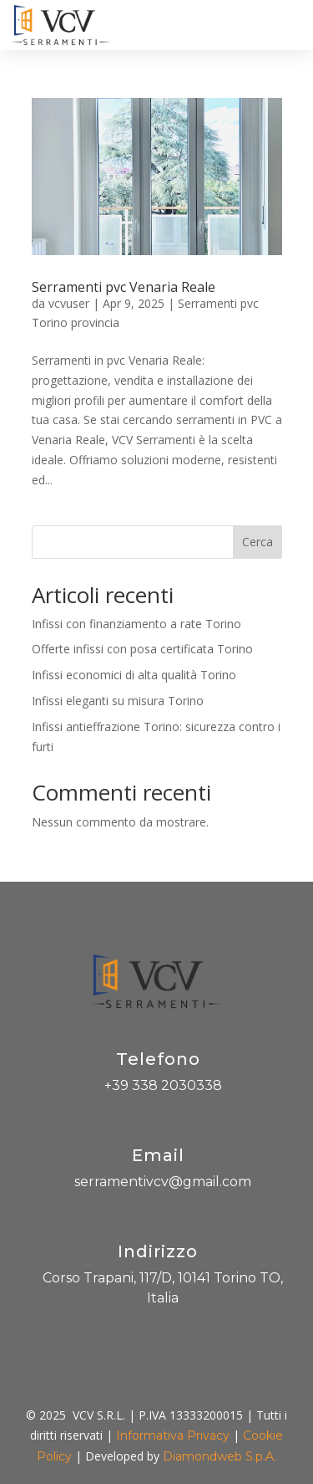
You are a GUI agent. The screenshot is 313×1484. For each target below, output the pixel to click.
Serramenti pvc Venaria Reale (123, 287)
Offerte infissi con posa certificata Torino (142, 649)
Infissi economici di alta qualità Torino (134, 675)
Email (158, 1155)
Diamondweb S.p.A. (219, 1456)
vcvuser (68, 303)
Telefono (158, 1059)
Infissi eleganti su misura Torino (118, 701)
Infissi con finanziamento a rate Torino (136, 624)
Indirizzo (158, 1251)
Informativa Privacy (173, 1435)
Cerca (257, 542)
